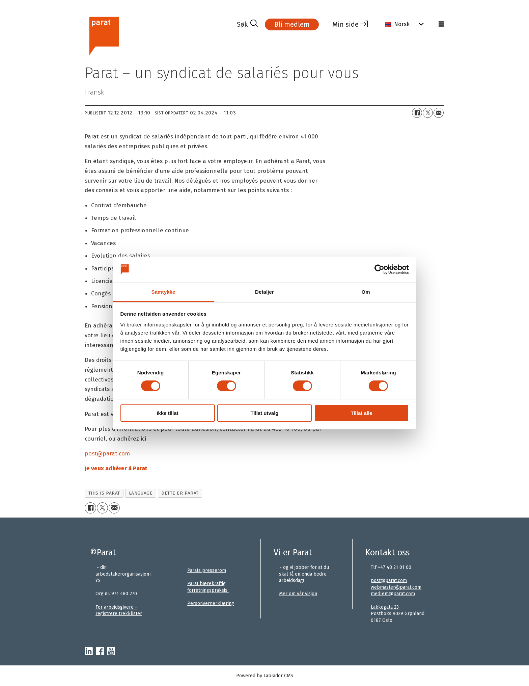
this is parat (104, 493)
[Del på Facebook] (417, 113)
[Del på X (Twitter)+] (428, 113)
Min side (345, 24)
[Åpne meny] (441, 24)
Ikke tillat (167, 413)
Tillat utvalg (264, 413)
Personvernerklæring (210, 603)
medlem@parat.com (393, 594)
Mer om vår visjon (298, 594)
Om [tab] (365, 292)
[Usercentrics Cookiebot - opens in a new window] (379, 269)
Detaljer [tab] (264, 292)
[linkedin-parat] (89, 651)
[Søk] (247, 24)
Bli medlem (292, 24)
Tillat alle (361, 413)
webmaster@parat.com (396, 587)
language (140, 493)
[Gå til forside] (104, 35)
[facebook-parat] (100, 651)
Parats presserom (206, 570)
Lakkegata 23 (385, 607)
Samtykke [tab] (163, 292)
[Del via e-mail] (439, 113)
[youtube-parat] (111, 651)
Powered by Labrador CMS (264, 676)
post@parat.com (389, 580)
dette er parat (180, 493)
